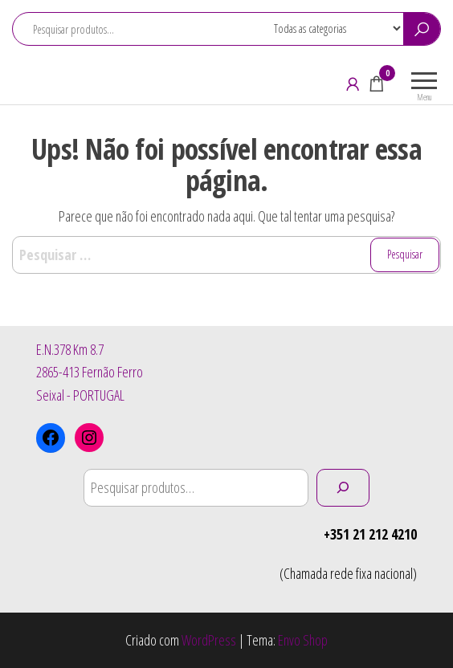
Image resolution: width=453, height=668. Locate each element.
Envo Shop (303, 640)
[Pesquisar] (342, 488)
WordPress (209, 640)
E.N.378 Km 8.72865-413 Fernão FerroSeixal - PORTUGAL (89, 372)
